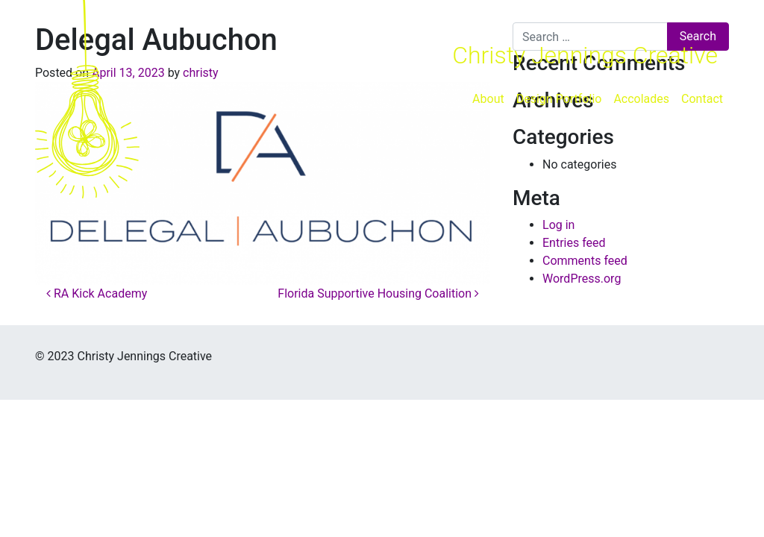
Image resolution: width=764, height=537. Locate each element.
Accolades (641, 99)
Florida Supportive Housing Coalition (378, 293)
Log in (558, 225)
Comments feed (584, 261)
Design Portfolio (559, 99)
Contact (702, 99)
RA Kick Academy (96, 293)
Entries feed (574, 243)
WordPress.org (581, 278)
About (488, 99)
